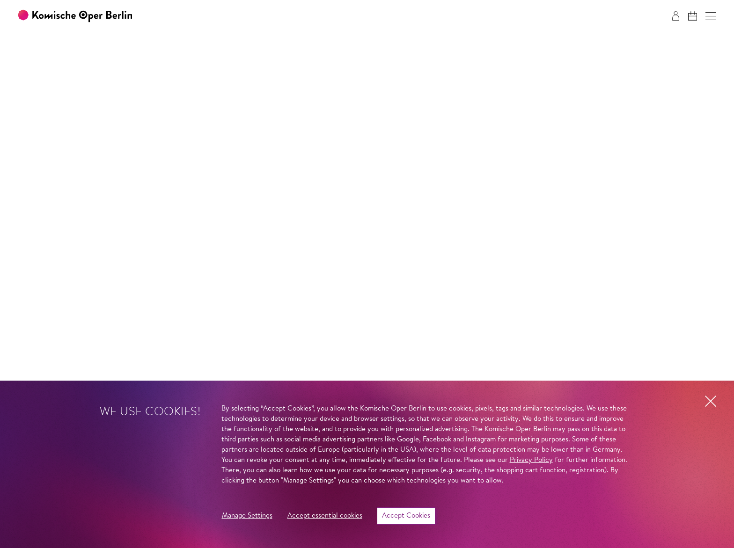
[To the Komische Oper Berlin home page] (75, 16)
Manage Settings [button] (247, 515)
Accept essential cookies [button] (324, 515)
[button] (710, 16)
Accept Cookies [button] (406, 515)
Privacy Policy (531, 460)
